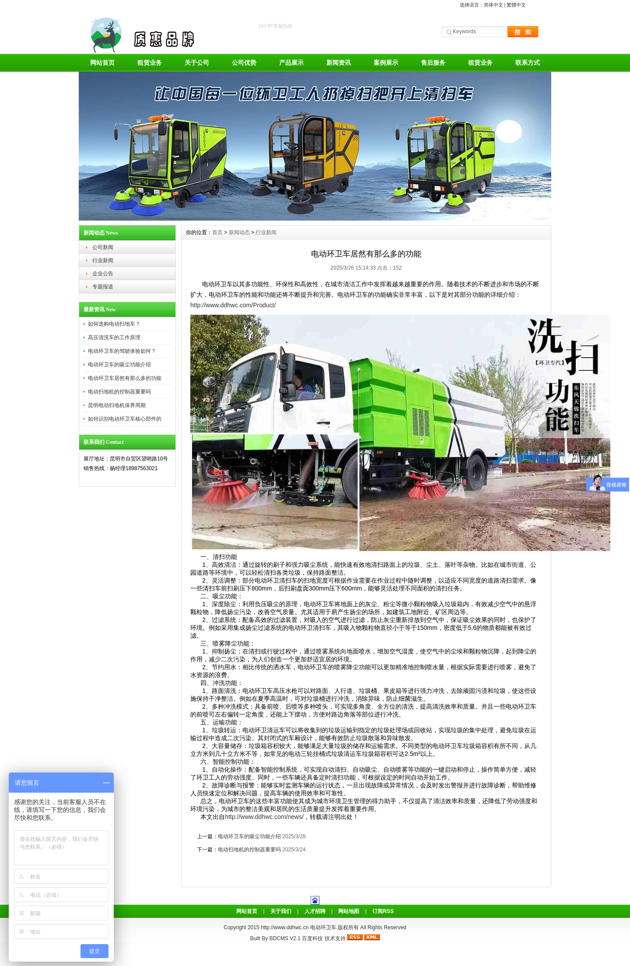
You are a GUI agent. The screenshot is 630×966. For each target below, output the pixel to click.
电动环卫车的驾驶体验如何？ (122, 351)
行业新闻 (102, 260)
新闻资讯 (338, 62)
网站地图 (348, 911)
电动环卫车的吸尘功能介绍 (119, 365)
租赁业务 (149, 62)
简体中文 (493, 4)
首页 (217, 232)
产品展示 (291, 62)
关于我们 (280, 911)
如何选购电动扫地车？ (114, 324)
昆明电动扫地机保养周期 (117, 405)
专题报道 (102, 287)
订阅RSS (383, 911)
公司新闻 (102, 247)
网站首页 (102, 62)
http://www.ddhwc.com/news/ (264, 816)
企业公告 (102, 273)
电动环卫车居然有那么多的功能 (124, 378)
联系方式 (527, 62)
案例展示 (386, 62)
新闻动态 (239, 232)
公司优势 (244, 62)
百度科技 (312, 938)
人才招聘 (315, 911)
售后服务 (433, 62)
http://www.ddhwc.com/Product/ (233, 305)
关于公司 (197, 62)
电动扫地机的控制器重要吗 (119, 392)
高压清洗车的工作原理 (114, 337)
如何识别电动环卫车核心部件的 (124, 419)
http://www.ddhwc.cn (285, 927)
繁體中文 (516, 4)
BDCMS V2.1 (285, 938)
